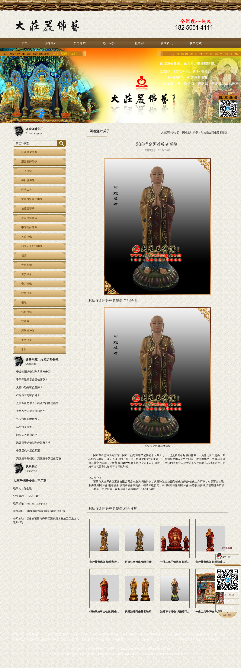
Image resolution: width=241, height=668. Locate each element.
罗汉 (136, 639)
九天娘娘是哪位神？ (28, 419)
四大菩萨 (202, 639)
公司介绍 (80, 43)
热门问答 (109, 43)
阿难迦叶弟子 (190, 132)
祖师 (83, 639)
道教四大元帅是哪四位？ (30, 411)
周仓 (54, 639)
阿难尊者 (160, 446)
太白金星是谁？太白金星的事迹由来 (37, 403)
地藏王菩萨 (119, 639)
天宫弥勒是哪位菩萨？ (29, 387)
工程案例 (138, 43)
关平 (168, 639)
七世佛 (84, 634)
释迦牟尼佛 (142, 455)
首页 (25, 43)
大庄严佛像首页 (170, 132)
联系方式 (196, 43)
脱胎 (172, 481)
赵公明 (158, 639)
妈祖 (149, 639)
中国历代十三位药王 (28, 450)
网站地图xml (148, 648)
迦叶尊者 (128, 462)
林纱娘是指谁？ (25, 427)
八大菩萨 (215, 639)
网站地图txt (163, 648)
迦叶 (109, 466)
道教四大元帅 (187, 639)
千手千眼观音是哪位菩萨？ (32, 379)
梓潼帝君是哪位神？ (28, 395)
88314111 (225, 557)
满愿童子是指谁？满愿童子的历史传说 (38, 458)
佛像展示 (51, 43)
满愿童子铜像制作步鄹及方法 (33, 442)
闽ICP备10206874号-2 (128, 648)
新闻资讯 (167, 43)
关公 (130, 639)
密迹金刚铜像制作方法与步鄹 (33, 371)
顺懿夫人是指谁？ (26, 434)
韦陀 (143, 639)
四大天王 (105, 639)
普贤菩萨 (93, 639)
